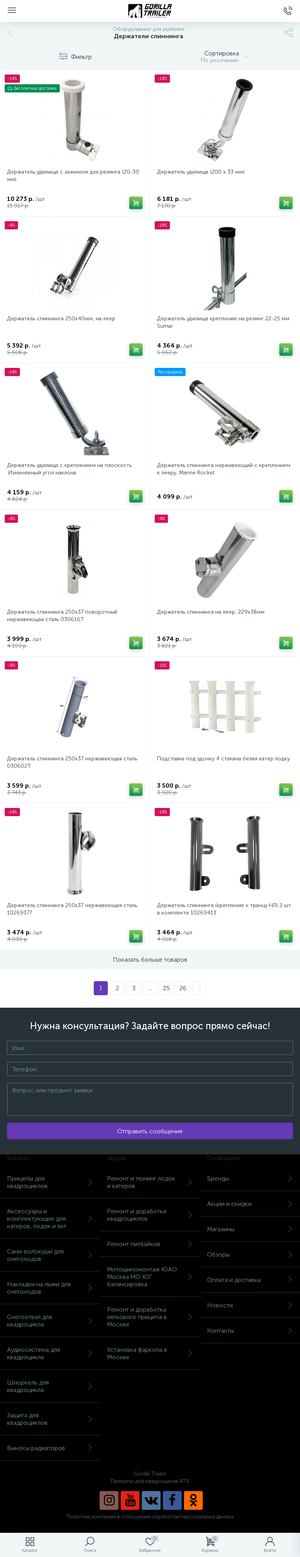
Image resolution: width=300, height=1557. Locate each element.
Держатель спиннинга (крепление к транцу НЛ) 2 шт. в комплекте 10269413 (224, 909)
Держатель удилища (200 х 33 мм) (201, 172)
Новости (250, 1305)
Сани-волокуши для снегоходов (50, 1255)
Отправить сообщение (150, 1131)
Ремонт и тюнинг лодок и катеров (150, 1182)
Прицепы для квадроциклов (50, 1182)
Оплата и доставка (250, 1280)
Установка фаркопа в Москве (150, 1353)
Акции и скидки (250, 1203)
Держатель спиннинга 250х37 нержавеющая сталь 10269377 (72, 909)
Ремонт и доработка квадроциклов (150, 1214)
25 (166, 988)
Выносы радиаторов (50, 1448)
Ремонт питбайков (150, 1244)
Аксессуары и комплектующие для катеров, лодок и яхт (50, 1218)
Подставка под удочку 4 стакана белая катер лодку (223, 758)
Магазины (250, 1229)
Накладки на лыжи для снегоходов (50, 1287)
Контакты (250, 1330)
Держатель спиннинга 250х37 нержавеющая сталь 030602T (72, 762)
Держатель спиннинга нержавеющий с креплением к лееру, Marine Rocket (223, 469)
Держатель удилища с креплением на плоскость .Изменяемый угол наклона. (69, 469)
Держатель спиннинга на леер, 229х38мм (210, 612)
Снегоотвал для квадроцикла (50, 1320)
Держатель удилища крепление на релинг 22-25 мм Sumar (223, 322)
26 (182, 988)
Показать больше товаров (150, 959)
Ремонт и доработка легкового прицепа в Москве (150, 1317)
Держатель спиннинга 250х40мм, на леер (61, 318)
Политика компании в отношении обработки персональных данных (150, 1517)
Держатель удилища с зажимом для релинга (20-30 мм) (73, 176)
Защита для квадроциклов (50, 1418)
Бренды (250, 1178)
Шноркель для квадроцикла (50, 1386)
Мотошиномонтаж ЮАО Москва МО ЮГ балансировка (150, 1277)
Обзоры (250, 1254)
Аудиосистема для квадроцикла (50, 1353)
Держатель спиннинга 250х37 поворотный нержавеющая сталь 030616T (62, 616)
